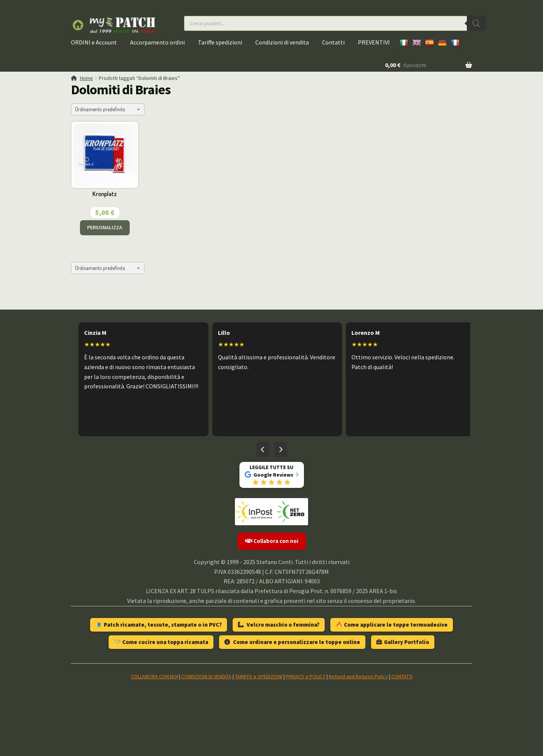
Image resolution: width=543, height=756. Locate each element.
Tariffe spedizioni (220, 42)
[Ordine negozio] (107, 109)
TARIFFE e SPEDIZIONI (258, 676)
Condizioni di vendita (282, 42)
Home (86, 78)
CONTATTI (402, 676)
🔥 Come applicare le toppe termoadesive (392, 624)
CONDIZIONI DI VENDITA (206, 676)
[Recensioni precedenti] (262, 450)
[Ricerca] (476, 23)
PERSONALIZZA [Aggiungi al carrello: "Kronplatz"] (104, 227)
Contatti (333, 42)
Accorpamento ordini (157, 42)
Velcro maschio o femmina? (278, 624)
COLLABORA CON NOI (154, 676)
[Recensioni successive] (280, 450)
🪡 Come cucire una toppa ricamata (161, 642)
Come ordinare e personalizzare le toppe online (292, 642)
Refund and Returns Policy (358, 676)
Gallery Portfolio (402, 642)
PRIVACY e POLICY (305, 676)
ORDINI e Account (94, 42)
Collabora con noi (271, 540)
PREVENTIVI (374, 42)
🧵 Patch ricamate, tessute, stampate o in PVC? (158, 624)
